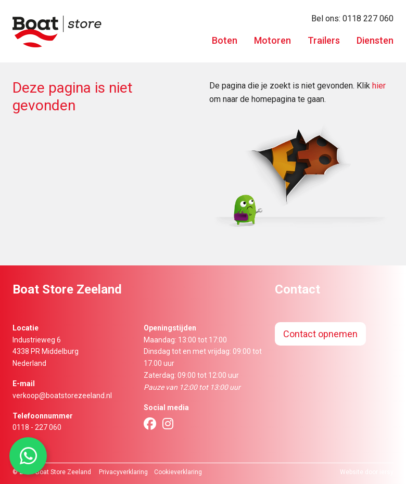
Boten (224, 40)
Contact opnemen (320, 333)
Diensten (375, 40)
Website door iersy (367, 472)
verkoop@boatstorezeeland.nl (62, 395)
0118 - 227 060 (36, 427)
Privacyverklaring (123, 472)
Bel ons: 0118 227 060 (352, 18)
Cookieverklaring (178, 472)
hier (379, 86)
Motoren (272, 40)
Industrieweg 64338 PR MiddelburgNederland (45, 352)
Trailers (324, 40)
